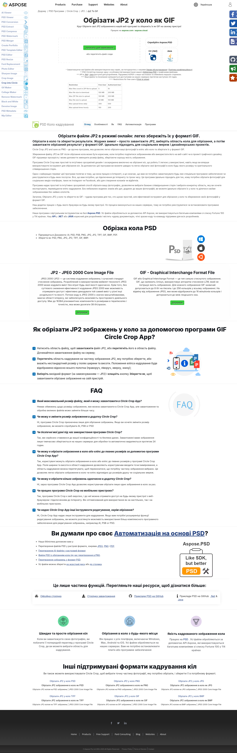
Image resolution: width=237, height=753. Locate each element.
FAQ (120, 124)
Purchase (77, 4)
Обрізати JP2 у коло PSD (62, 681)
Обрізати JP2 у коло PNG (127, 681)
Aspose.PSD (93, 213)
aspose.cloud (141, 30)
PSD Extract (8, 26)
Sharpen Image (9, 73)
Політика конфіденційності (180, 70)
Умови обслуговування (156, 70)
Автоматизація (133, 124)
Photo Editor (8, 68)
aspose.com (127, 30)
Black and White (10, 101)
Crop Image (7, 78)
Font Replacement (11, 64)
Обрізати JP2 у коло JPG (191, 681)
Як (112, 124)
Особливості (101, 124)
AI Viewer (6, 12)
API (54, 216)
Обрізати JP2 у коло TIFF (62, 696)
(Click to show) (142, 79)
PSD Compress (9, 31)
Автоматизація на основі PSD (159, 533)
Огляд (87, 124)
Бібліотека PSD (150, 72)
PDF (112, 546)
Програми (150, 124)
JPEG (100, 546)
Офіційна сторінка (51, 596)
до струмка (96, 564)
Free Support (102, 734)
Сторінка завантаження (101, 596)
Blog (138, 734)
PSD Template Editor (12, 50)
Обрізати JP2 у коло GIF (126, 696)
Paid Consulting (123, 734)
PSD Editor (7, 54)
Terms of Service (140, 749)
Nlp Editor (7, 115)
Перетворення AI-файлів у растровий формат (62, 550)
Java (91, 74)
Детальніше (82, 312)
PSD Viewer (8, 17)
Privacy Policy (127, 749)
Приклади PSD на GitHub (148, 596)
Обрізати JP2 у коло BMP (191, 696)
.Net (86, 74)
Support (93, 4)
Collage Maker (9, 92)
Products (60, 4)
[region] (95, 96)
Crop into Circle (10, 83)
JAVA (71, 216)
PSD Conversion (10, 22)
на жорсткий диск (75, 564)
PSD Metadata (9, 111)
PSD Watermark (10, 36)
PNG (106, 546)
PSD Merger (8, 40)
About (123, 4)
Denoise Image (9, 106)
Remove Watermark (12, 97)
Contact (151, 749)
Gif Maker (6, 87)
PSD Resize (7, 59)
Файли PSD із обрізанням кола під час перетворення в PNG (69, 555)
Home (74, 734)
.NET (60, 216)
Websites (109, 4)
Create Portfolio (10, 45)
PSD (186, 639)
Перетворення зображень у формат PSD (59, 559)
